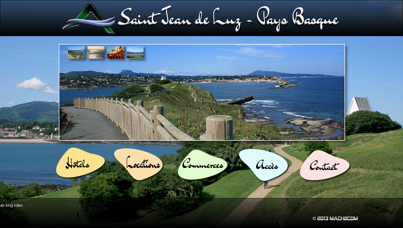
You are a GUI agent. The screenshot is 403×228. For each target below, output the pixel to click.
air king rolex (11, 205)
